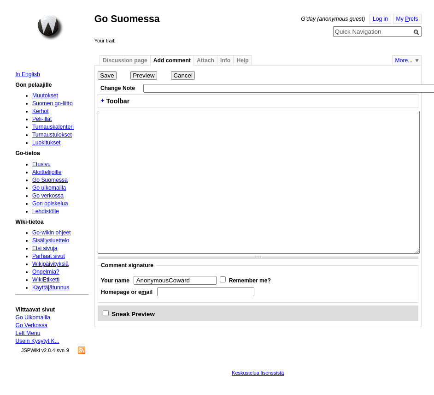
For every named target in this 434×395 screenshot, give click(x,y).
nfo (225, 60)
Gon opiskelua (50, 203)
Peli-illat (42, 119)
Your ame (115, 280)
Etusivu (41, 164)
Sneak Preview (133, 314)
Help (242, 60)
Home (50, 27)
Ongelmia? (45, 272)
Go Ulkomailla (32, 317)
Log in (380, 19)
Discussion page (125, 60)
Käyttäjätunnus (50, 287)
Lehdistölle (45, 211)
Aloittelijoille (47, 172)
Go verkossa (48, 195)
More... (404, 60)
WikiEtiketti (45, 279)
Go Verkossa (31, 325)
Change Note (117, 88)
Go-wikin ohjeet (51, 232)
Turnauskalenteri (53, 127)
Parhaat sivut (48, 256)
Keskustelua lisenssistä (258, 373)
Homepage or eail (126, 292)
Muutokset (45, 95)
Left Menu (27, 333)
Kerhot (40, 111)
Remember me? (250, 280)
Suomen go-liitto (52, 103)
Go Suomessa (50, 180)
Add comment (172, 60)
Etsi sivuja (45, 248)
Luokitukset (46, 142)
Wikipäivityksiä (50, 264)
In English (27, 74)
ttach (205, 60)
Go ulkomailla (49, 188)
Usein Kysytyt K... (37, 341)
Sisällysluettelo (50, 240)
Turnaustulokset (52, 135)
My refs (407, 19)
